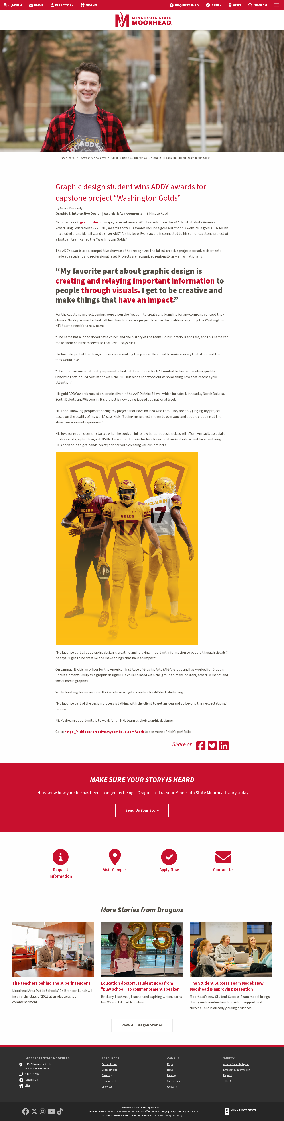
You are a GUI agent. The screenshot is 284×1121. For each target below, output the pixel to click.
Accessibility (163, 1115)
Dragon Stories (67, 158)
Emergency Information (236, 1070)
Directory (107, 1075)
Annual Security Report (236, 1064)
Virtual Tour (173, 1081)
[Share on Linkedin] (224, 746)
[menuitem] (13, 5)
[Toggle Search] (257, 5)
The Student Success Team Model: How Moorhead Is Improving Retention (227, 986)
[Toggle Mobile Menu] (277, 5)
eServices (107, 1087)
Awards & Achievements (93, 158)
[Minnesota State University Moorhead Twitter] (34, 1112)
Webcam (172, 1087)
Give (27, 1085)
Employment (109, 1081)
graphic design (91, 222)
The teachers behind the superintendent (51, 983)
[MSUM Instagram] (42, 1112)
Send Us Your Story (142, 810)
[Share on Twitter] (212, 746)
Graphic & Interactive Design (78, 213)
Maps (170, 1064)
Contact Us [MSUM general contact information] (31, 1080)
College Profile (109, 1070)
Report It (227, 1075)
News (170, 1070)
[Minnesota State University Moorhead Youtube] (51, 1112)
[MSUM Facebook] (25, 1112)
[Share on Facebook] (200, 746)
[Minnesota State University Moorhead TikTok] (60, 1112)
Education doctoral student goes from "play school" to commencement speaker (140, 986)
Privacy (177, 1115)
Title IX (227, 1081)
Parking (171, 1075)
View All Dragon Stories (142, 1025)
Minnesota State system (120, 1111)
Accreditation (109, 1064)
